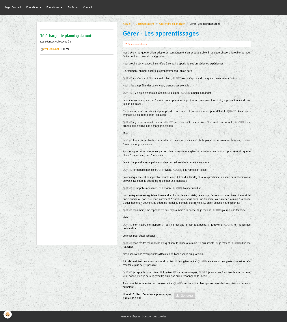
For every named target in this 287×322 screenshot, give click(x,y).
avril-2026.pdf (51, 48)
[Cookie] (8, 314)
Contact (87, 7)
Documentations (145, 23)
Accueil (127, 23)
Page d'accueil (13, 7)
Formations (53, 7)
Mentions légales (130, 316)
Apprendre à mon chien (172, 23)
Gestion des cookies (155, 316)
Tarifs (71, 7)
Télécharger (184, 295)
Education (32, 7)
